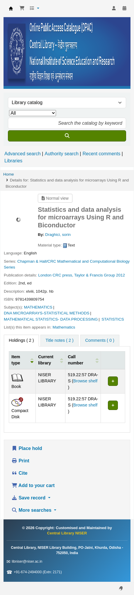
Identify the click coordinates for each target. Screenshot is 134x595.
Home (8, 174)
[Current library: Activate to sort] (50, 360)
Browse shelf (85, 381)
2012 (120, 275)
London (44, 275)
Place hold (26, 448)
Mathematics (63, 327)
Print (20, 460)
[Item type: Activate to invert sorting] (22, 360)
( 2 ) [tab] (21, 340)
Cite (19, 473)
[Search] (67, 135)
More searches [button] (32, 510)
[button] (22, 8)
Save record (29, 497)
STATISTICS (112, 319)
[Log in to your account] (114, 8)
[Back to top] (116, 577)
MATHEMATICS (38, 307)
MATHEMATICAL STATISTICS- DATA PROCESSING (51, 319)
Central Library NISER (11, 8)
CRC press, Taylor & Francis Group (83, 275)
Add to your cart (33, 485)
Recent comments (101, 153)
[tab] (59, 340)
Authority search (62, 153)
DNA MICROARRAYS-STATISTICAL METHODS (46, 313)
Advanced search (22, 153)
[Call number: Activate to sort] (83, 360)
